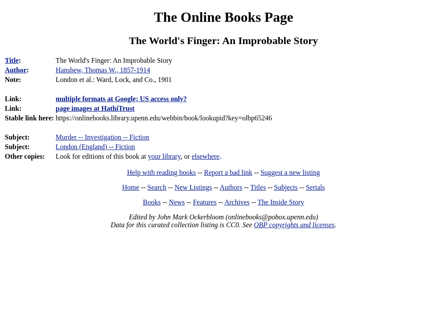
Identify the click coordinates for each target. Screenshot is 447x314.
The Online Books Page (223, 17)
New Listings (193, 187)
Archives (237, 202)
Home (130, 187)
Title (12, 60)
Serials (315, 187)
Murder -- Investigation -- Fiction (102, 137)
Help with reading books (161, 172)
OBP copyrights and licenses (294, 225)
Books (152, 202)
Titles (258, 187)
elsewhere (206, 156)
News (177, 202)
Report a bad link (228, 172)
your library (164, 156)
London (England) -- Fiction (95, 146)
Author (16, 70)
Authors (231, 187)
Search (157, 187)
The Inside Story (281, 202)
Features (205, 202)
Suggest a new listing (290, 172)
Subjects (286, 187)
